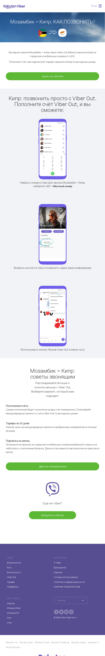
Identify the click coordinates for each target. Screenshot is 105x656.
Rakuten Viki (12, 642)
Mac (9, 617)
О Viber (57, 562)
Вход (94, 5)
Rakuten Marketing (60, 642)
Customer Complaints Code (67, 586)
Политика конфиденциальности (69, 582)
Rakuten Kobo (26, 642)
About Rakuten (13, 647)
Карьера (58, 572)
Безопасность (14, 572)
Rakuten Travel (42, 642)
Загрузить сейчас (52, 515)
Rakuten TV (93, 642)
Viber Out (11, 577)
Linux (9, 622)
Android (11, 603)
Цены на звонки (52, 76)
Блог (9, 567)
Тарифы (11, 582)
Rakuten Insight (78, 642)
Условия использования (66, 577)
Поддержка (12, 586)
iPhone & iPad (13, 608)
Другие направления (52, 466)
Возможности (14, 562)
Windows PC (13, 613)
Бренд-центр (60, 567)
